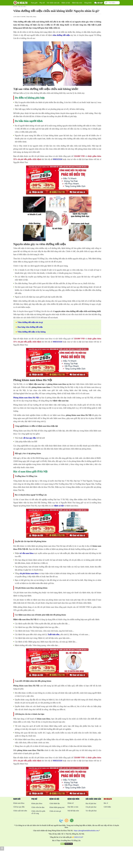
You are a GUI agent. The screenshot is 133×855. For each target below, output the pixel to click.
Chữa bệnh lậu (54, 803)
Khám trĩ (70, 803)
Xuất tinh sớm (53, 634)
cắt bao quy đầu (29, 438)
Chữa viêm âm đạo (37, 807)
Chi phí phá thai (91, 807)
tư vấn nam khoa (27, 553)
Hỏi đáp (100, 3)
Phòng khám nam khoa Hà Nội (26, 398)
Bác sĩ (106, 803)
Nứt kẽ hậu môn (73, 811)
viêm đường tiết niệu (61, 35)
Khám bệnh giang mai (56, 807)
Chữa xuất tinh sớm (20, 811)
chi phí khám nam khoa (29, 573)
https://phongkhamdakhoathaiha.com (86, 830)
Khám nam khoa (18, 803)
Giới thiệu (107, 807)
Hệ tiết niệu (22, 6)
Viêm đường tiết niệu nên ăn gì (30, 322)
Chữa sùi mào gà (55, 811)
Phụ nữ (42, 3)
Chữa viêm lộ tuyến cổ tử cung (38, 812)
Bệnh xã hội (66, 3)
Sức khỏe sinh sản (53, 3)
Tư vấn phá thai (91, 811)
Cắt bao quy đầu (19, 807)
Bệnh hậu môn (77, 3)
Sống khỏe (88, 3)
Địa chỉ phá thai (91, 803)
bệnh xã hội (59, 506)
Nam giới (34, 3)
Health (15, 6)
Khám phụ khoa (36, 803)
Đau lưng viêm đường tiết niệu (30, 327)
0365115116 (57, 159)
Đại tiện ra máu (73, 807)
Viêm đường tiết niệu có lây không (32, 332)
